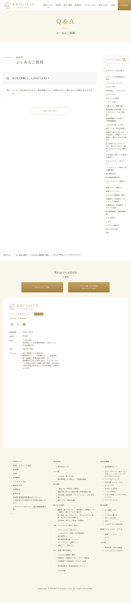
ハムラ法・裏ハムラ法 (114, 125)
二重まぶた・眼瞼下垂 (114, 106)
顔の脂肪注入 (111, 174)
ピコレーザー (111, 87)
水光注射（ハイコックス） (116, 91)
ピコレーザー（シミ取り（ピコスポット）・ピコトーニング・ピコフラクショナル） (116, 474)
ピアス (107, 537)
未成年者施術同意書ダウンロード (29, 500)
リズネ (108, 222)
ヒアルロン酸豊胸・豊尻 (115, 195)
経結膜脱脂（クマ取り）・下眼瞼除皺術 (72, 479)
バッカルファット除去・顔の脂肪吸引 (71, 533)
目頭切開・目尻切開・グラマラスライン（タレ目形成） (116, 112)
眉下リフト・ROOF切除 (115, 128)
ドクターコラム (90, 5)
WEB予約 (124, 5)
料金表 (58, 5)
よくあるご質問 (21, 255)
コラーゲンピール (111, 500)
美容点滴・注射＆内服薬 (113, 547)
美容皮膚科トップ (111, 467)
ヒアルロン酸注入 (112, 225)
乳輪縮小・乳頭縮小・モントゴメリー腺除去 (73, 558)
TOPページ (7, 255)
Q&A (113, 5)
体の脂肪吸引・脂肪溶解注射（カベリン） (73, 566)
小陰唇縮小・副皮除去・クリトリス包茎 (72, 561)
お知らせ (16, 493)
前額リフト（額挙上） (114, 188)
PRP (108, 233)
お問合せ (16, 489)
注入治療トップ (110, 510)
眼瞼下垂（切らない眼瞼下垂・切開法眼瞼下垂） (75, 492)
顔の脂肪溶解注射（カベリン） (69, 539)
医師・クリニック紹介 (22, 465)
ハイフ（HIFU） (112, 102)
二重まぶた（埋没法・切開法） (69, 489)
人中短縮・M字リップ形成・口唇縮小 (71, 520)
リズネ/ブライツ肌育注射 (114, 524)
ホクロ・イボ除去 (112, 98)
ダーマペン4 (110, 94)
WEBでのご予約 (42, 287)
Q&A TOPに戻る (50, 111)
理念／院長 (68, 5)
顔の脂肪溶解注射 (112, 177)
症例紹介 (78, 5)
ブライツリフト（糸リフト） (68, 530)
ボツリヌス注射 (112, 229)
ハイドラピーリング (113, 83)
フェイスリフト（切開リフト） (69, 542)
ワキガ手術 (110, 218)
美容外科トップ (63, 467)
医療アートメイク (112, 191)
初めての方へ (104, 5)
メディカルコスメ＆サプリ (114, 551)
